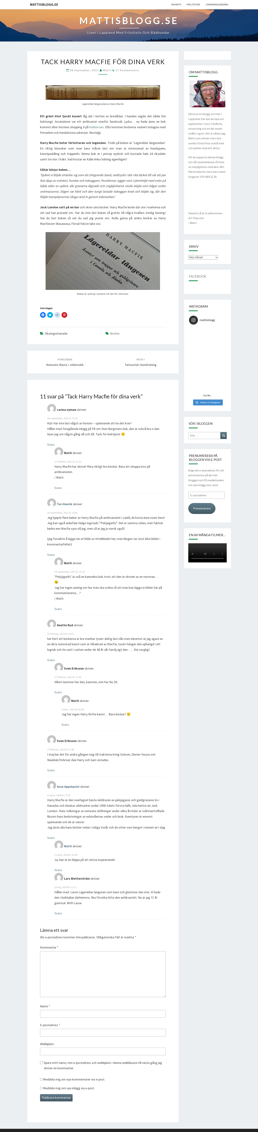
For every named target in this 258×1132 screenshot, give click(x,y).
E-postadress (50, 1025)
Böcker (115, 333)
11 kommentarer (127, 70)
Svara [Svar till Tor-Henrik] (51, 555)
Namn (45, 1006)
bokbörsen (96, 127)
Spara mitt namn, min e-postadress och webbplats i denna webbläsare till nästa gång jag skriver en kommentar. (103, 1065)
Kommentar (49, 947)
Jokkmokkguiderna (216, 4)
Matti (107, 70)
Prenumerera (202, 508)
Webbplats (47, 1044)
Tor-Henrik (64, 504)
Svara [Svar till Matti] (58, 488)
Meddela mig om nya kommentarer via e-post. (74, 1079)
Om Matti (176, 4)
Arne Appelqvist (68, 787)
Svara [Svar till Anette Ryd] (51, 660)
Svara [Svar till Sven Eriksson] (58, 692)
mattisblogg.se (44, 4)
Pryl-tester (193, 4)
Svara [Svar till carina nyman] (51, 444)
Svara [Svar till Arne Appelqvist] (51, 838)
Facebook (197, 276)
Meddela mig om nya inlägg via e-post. (69, 1088)
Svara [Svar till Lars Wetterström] (58, 913)
